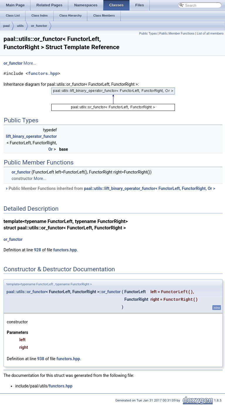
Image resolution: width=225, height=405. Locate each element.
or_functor (39, 26)
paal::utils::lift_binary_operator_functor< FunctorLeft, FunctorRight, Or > (149, 188)
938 (40, 358)
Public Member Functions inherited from (110, 188)
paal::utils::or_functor (26, 291)
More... (29, 63)
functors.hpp (43, 73)
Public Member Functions (177, 33)
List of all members (210, 33)
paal (6, 26)
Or (50, 149)
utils (20, 26)
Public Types (148, 33)
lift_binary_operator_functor (31, 136)
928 (37, 250)
